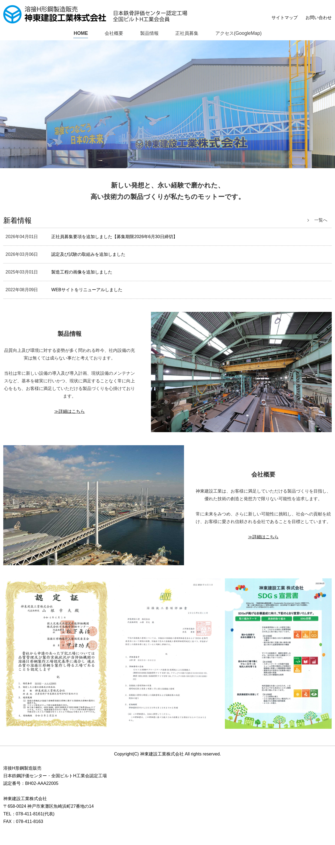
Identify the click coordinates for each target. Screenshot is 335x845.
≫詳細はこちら (69, 411)
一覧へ (320, 220)
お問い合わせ (319, 17)
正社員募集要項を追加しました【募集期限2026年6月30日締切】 (114, 237)
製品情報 (148, 33)
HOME (79, 33)
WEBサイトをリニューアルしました (86, 290)
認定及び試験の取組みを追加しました (88, 254)
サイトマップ (284, 17)
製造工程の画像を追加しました (81, 272)
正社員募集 (187, 33)
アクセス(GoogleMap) (239, 33)
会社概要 (112, 33)
